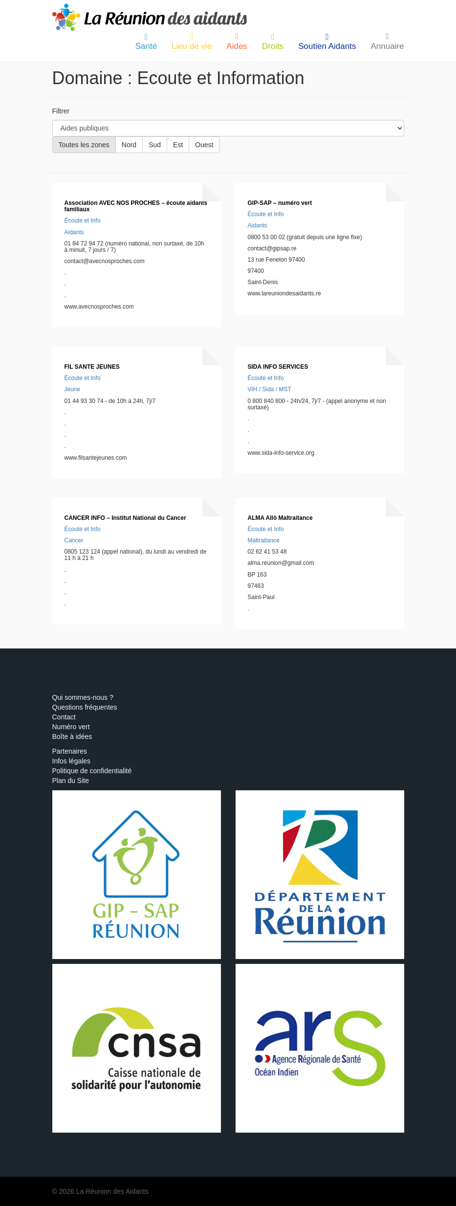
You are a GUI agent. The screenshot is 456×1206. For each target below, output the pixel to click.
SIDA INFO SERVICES (278, 366)
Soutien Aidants (327, 42)
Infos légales (71, 761)
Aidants (74, 232)
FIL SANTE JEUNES (92, 366)
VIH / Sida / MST (269, 389)
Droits (272, 42)
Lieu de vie (192, 41)
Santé (146, 42)
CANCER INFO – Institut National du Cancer (125, 517)
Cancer (74, 540)
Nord (129, 145)
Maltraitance (264, 540)
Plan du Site (70, 780)
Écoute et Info (83, 220)
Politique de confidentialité (92, 771)
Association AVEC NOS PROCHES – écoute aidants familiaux (136, 206)
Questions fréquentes (84, 707)
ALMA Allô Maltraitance (280, 517)
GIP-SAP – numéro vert (280, 203)
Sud (155, 145)
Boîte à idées (72, 736)
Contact (64, 717)
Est (178, 145)
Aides (236, 41)
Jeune (73, 389)
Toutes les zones (84, 145)
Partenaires (69, 751)
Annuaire (387, 41)
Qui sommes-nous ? (82, 697)
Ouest (204, 145)
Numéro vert (71, 727)
